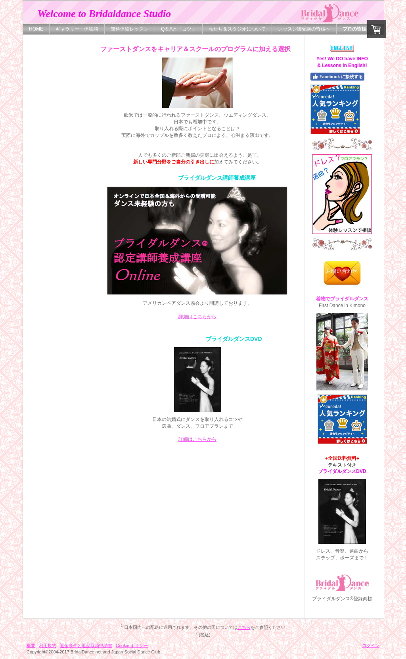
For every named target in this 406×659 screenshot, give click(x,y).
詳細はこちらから (197, 316)
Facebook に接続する (337, 76)
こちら (244, 627)
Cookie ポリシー (132, 645)
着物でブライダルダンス (342, 299)
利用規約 (47, 645)
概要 (31, 645)
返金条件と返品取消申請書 (86, 645)
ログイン (370, 645)
